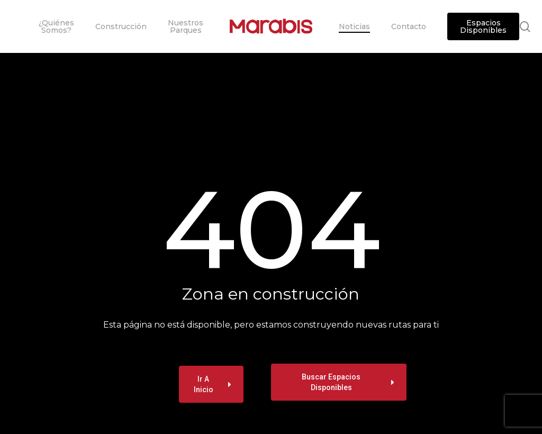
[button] (211, 384)
